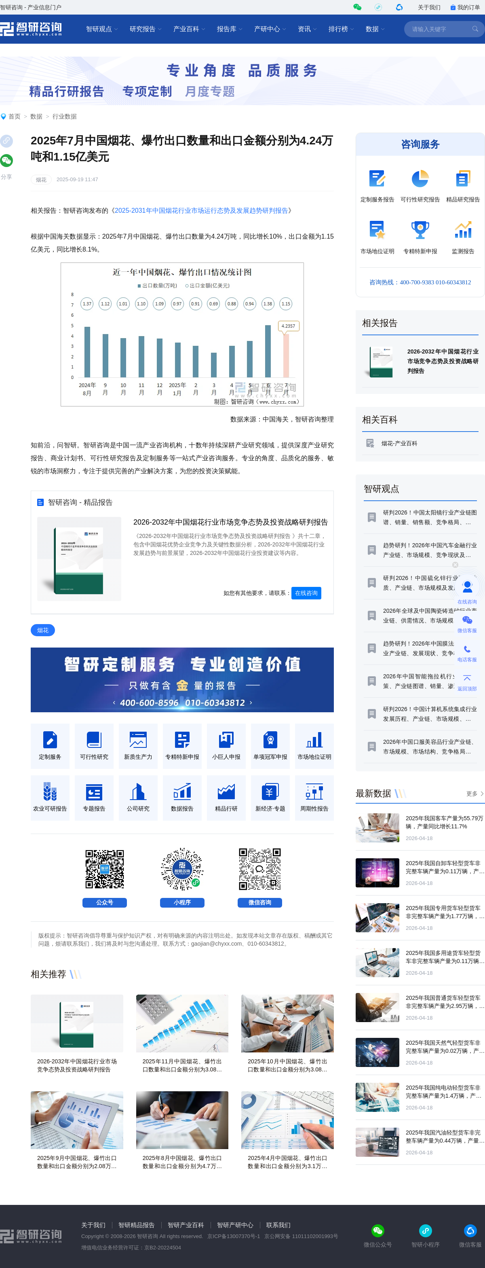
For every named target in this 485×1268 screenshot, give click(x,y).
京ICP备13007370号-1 (233, 1236)
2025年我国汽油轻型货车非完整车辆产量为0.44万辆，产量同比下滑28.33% (445, 1140)
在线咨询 (306, 593)
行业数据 (65, 116)
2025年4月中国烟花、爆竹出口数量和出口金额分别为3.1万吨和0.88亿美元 (287, 1166)
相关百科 (380, 420)
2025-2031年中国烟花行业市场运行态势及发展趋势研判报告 (201, 210)
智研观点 (102, 29)
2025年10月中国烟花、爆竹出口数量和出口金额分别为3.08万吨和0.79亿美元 (287, 1069)
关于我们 (429, 7)
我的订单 (465, 7)
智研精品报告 (136, 1224)
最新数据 (373, 793)
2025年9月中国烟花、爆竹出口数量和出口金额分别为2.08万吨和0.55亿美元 (77, 1166)
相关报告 (380, 323)
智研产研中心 (235, 1224)
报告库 (230, 29)
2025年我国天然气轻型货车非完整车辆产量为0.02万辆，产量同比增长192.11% (445, 1050)
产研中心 (270, 29)
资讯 (307, 29)
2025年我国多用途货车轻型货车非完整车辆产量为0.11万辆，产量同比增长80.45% (445, 961)
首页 (14, 116)
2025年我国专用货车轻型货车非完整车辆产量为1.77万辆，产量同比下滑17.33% (445, 916)
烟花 (41, 180)
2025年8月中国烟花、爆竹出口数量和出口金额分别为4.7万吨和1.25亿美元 (182, 1166)
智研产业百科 (186, 1224)
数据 (375, 29)
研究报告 (146, 29)
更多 (472, 793)
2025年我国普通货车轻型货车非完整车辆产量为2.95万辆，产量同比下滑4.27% (445, 1006)
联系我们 (278, 1224)
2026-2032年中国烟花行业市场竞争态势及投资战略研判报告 (230, 522)
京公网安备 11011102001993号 (301, 1236)
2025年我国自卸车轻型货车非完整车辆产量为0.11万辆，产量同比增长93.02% (445, 871)
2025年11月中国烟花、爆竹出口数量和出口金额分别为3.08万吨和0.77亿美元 (182, 1069)
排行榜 (341, 29)
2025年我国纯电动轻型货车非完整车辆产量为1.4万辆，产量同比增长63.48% (443, 1095)
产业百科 (189, 29)
